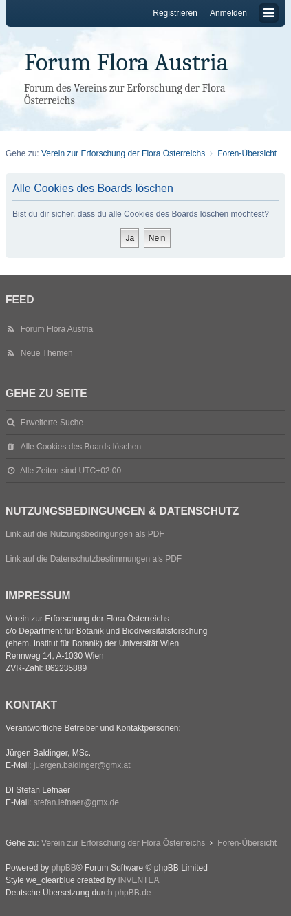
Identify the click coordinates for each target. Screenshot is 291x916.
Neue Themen (47, 353)
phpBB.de (133, 892)
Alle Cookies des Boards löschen (81, 446)
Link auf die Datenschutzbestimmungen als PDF (94, 559)
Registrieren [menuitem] (175, 13)
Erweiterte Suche (52, 422)
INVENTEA (138, 880)
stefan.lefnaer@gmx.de (76, 802)
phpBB (64, 868)
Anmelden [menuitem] (228, 13)
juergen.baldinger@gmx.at (82, 765)
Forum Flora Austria (126, 62)
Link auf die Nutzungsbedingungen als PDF (85, 534)
